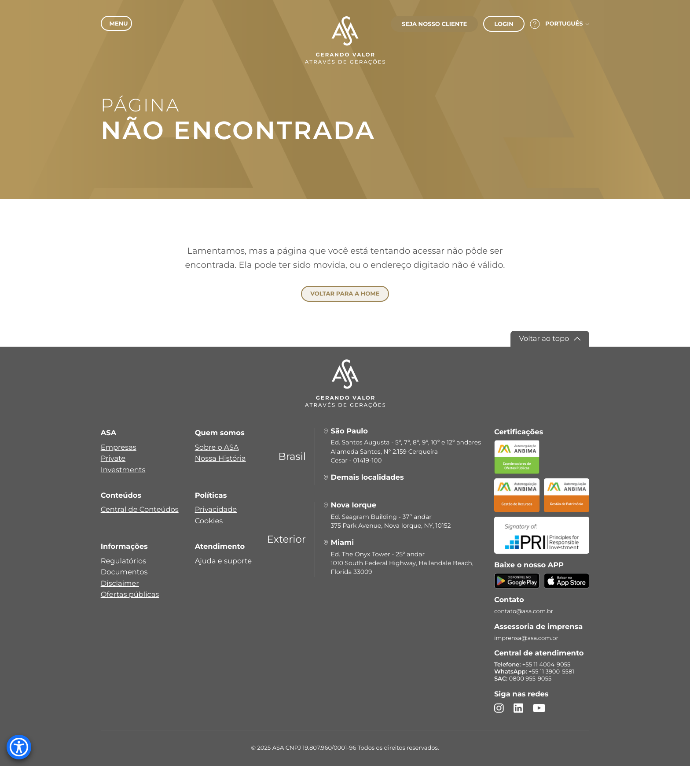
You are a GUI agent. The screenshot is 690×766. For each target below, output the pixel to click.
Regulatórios (123, 561)
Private (113, 458)
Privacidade (216, 509)
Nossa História (220, 458)
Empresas (118, 447)
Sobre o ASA (217, 447)
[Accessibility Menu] (19, 747)
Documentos (124, 572)
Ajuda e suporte (223, 561)
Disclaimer (120, 583)
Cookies (209, 521)
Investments (123, 470)
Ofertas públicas (130, 594)
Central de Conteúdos (140, 509)
